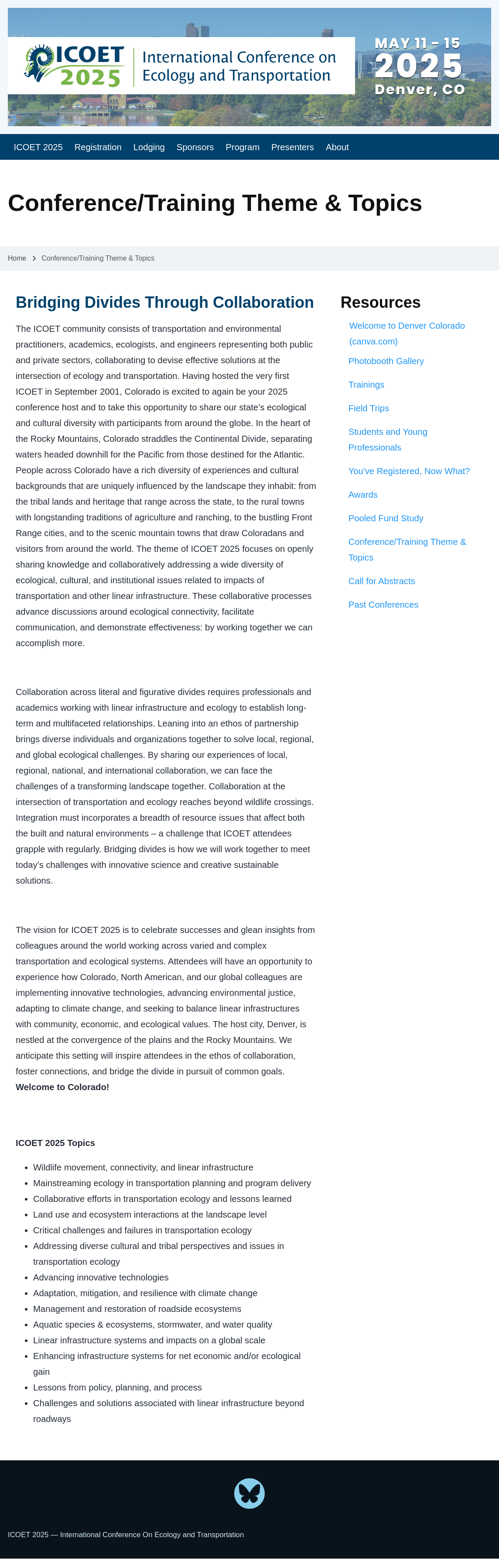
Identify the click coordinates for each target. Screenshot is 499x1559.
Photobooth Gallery (386, 361)
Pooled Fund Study (386, 518)
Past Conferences (384, 604)
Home (17, 258)
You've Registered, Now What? (409, 471)
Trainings (367, 384)
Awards (363, 494)
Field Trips (369, 408)
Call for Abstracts (382, 581)
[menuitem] (38, 147)
